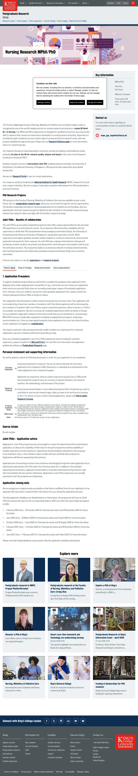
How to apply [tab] (9, 268)
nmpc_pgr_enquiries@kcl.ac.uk (114, 135)
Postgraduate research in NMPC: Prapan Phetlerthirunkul (20, 587)
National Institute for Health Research (50, 182)
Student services (58, 743)
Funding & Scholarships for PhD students (110, 685)
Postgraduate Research (16, 14)
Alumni (125, 3)
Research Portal (19, 177)
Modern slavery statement (43, 772)
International (13, 754)
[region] (70, 93)
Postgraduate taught (13, 746)
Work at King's (80, 758)
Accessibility (69, 772)
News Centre (80, 743)
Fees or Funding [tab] (24, 268)
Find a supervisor (35, 21)
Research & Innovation (56, 3)
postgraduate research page (28, 204)
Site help (59, 772)
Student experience (13, 761)
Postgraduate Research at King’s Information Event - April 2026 (111, 636)
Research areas (9, 21)
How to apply (62, 21)
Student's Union (80, 750)
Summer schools (13, 758)
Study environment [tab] (42, 268)
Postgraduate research (13, 750)
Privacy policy (26, 772)
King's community (80, 761)
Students (110, 3)
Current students (35, 746)
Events (80, 746)
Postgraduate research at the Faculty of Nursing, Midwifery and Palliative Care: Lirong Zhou (68, 588)
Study (24, 3)
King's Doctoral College (78, 21)
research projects (51, 260)
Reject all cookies (77, 102)
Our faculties (74, 3)
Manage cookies (83, 772)
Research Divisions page (59, 142)
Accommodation (58, 746)
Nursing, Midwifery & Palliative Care (22, 683)
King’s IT (58, 754)
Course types (22, 21)
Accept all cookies (95, 102)
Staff (118, 3)
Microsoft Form (38, 342)
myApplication (37, 324)
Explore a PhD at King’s (106, 585)
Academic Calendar (58, 758)
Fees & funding (49, 21)
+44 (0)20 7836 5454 (101, 743)
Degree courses (13, 743)
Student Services (37, 3)
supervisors (35, 260)
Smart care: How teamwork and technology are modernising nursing (67, 636)
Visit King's (80, 754)
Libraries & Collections (58, 750)
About (86, 3)
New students (35, 743)
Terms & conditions (11, 772)
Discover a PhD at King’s (16, 634)
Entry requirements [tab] (61, 268)
